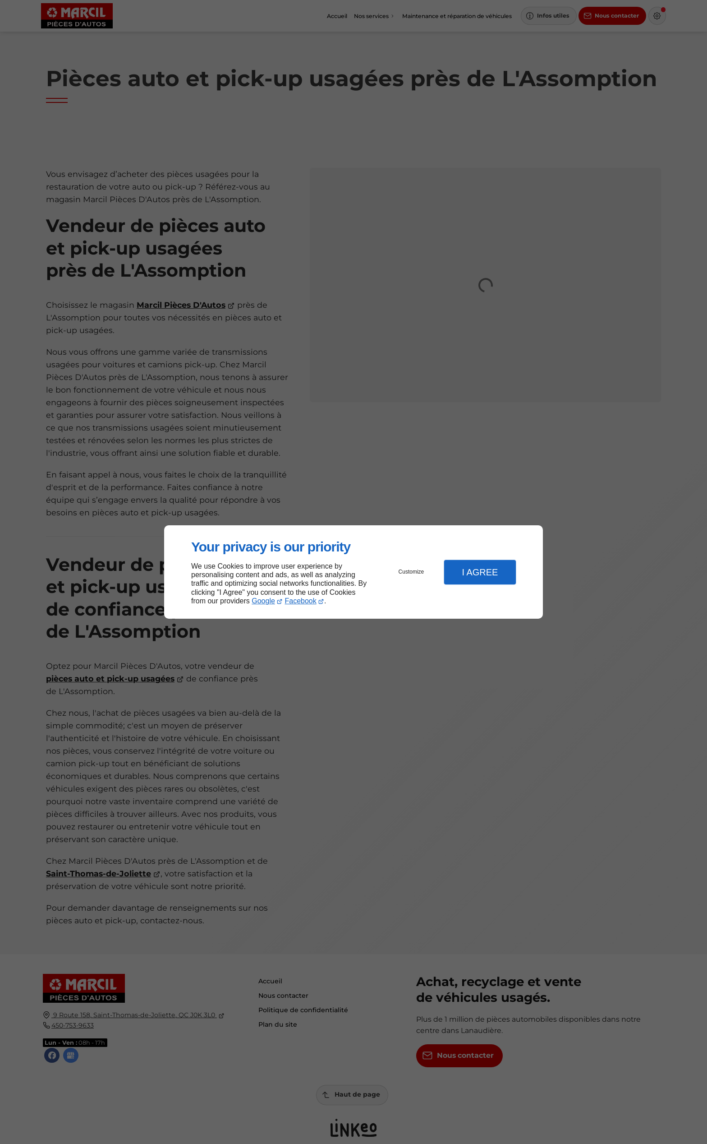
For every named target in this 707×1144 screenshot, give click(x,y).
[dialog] (353, 572)
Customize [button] (411, 572)
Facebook (301, 601)
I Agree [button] (480, 572)
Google (263, 601)
